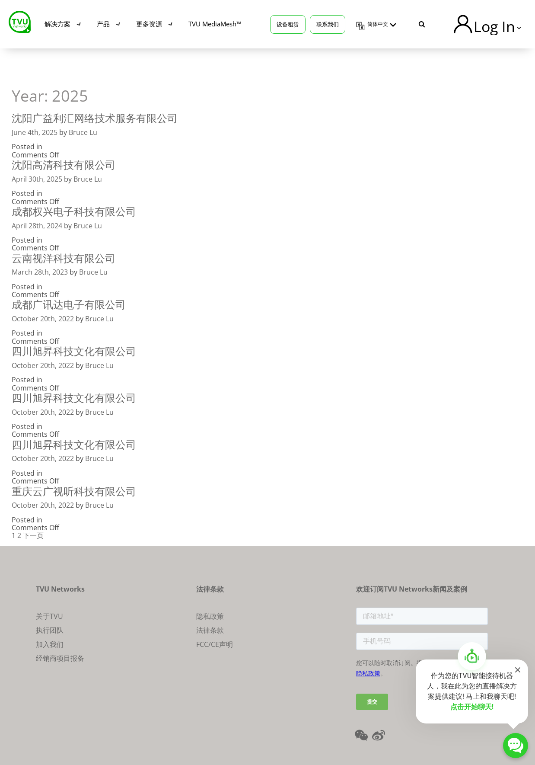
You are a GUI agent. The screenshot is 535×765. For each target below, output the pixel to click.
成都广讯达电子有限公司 (69, 304)
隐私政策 (210, 616)
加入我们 (50, 644)
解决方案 (57, 23)
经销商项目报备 (60, 658)
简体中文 (377, 24)
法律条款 (210, 630)
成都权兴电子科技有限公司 (74, 211)
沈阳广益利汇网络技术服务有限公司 (95, 118)
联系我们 (327, 24)
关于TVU (49, 616)
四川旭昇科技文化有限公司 (74, 351)
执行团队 (50, 630)
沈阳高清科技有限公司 (63, 164)
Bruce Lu (83, 132)
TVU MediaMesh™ (214, 23)
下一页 (33, 535)
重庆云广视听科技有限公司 (74, 491)
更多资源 (149, 23)
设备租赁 (288, 24)
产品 (103, 23)
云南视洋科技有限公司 (63, 258)
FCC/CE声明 (214, 644)
